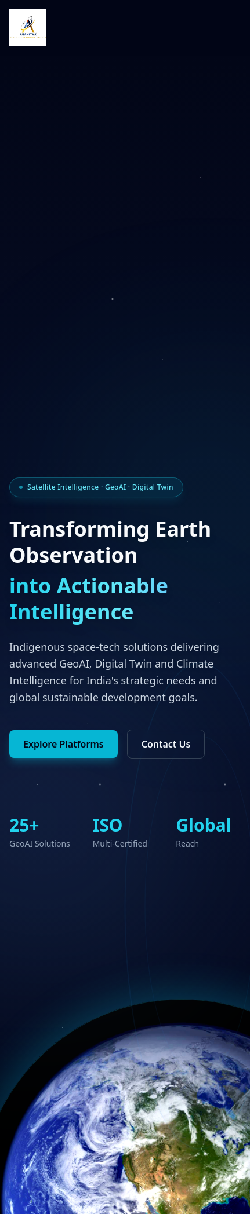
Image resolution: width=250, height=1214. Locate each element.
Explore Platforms (63, 744)
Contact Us (166, 744)
